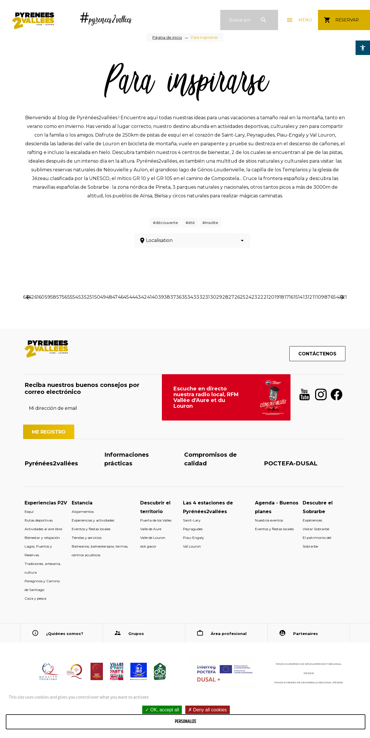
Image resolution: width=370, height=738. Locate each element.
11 (314, 297)
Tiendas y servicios (86, 537)
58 (53, 297)
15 (296, 297)
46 (120, 297)
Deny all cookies (207, 709)
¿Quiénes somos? (64, 633)
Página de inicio (167, 37)
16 (291, 297)
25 (242, 297)
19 (277, 297)
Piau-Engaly (193, 537)
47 (115, 297)
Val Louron (192, 546)
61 (36, 297)
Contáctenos (317, 354)
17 (286, 297)
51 (92, 297)
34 (190, 297)
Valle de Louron (152, 537)
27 (231, 297)
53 (81, 297)
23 (254, 297)
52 (87, 297)
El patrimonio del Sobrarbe (317, 541)
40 (155, 297)
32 (202, 297)
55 (70, 297)
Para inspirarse (204, 37)
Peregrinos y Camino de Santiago (42, 585)
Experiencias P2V (46, 503)
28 (225, 297)
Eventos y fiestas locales (91, 529)
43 (138, 297)
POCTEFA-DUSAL (290, 463)
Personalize (185, 721)
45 (126, 297)
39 (161, 297)
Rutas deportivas (39, 520)
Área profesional (229, 633)
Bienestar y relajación (42, 537)
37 (173, 297)
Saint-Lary (192, 520)
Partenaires (305, 633)
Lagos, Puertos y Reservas (38, 550)
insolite (211, 222)
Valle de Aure (150, 529)
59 (47, 297)
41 (149, 297)
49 (103, 297)
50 (97, 297)
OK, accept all (162, 709)
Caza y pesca (35, 598)
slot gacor (148, 546)
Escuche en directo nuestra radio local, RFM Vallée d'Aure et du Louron (206, 397)
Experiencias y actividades (93, 520)
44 (132, 297)
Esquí (29, 511)
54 (75, 297)
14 (300, 297)
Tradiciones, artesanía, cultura (43, 567)
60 (42, 297)
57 (59, 297)
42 (144, 297)
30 (213, 297)
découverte (167, 222)
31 (207, 297)
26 (237, 297)
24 (248, 297)
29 (219, 297)
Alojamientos (83, 511)
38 (167, 297)
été (191, 222)
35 (184, 297)
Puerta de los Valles (155, 520)
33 (196, 297)
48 (109, 297)
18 (281, 297)
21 (266, 297)
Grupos (136, 633)
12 (310, 297)
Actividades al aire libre (43, 529)
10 (318, 297)
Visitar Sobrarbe (316, 529)
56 (64, 297)
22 (260, 297)
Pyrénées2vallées (51, 463)
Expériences (312, 520)
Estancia (82, 503)
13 (305, 297)
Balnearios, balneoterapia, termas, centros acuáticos (100, 550)
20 (271, 297)
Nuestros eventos (269, 520)
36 (179, 297)
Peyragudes (193, 529)
